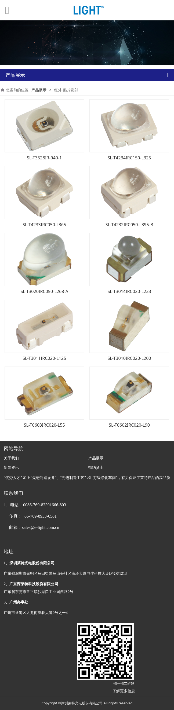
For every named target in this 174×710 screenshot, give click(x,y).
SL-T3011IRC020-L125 (44, 358)
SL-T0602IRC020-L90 (129, 425)
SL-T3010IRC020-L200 (129, 358)
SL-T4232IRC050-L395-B (129, 225)
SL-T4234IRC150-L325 (129, 158)
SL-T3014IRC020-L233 (129, 291)
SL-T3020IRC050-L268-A (44, 291)
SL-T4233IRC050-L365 (44, 225)
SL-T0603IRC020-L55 (44, 425)
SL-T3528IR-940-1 (44, 158)
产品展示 (38, 89)
